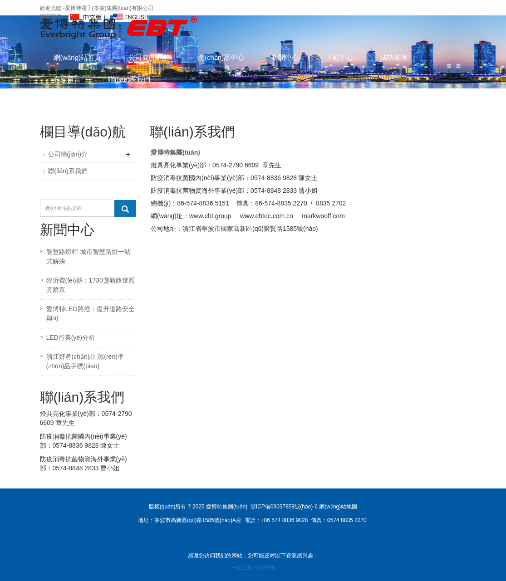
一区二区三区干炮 (253, 568)
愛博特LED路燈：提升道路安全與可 (90, 313)
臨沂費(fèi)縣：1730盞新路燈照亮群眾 (90, 285)
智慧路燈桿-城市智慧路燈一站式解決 (88, 256)
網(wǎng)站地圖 (338, 506)
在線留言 (67, 79)
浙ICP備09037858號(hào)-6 (284, 506)
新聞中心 (285, 57)
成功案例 (394, 57)
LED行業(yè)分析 (70, 337)
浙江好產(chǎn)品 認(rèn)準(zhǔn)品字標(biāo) (85, 361)
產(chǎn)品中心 (221, 57)
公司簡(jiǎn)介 (149, 57)
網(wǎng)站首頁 (78, 57)
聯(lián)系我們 (129, 79)
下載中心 (339, 57)
